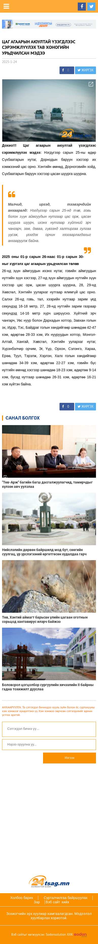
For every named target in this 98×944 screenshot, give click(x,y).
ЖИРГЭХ (85, 70)
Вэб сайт (53, 902)
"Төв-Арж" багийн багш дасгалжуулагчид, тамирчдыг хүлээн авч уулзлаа (47, 484)
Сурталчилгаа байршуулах (66, 898)
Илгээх (69, 758)
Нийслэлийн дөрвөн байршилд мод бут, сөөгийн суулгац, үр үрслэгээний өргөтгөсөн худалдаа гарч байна (44, 552)
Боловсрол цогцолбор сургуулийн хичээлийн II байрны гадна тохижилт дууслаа (48, 687)
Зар (37, 902)
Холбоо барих (21, 898)
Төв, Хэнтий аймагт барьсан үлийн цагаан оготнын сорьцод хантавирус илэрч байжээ (45, 619)
